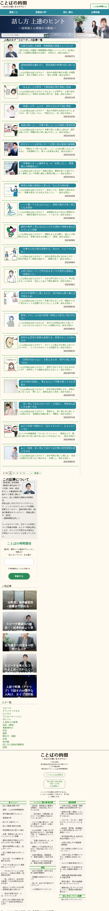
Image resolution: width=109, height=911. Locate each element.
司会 (5, 730)
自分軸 (6, 742)
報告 (5, 733)
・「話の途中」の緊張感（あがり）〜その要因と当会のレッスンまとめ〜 (41, 816)
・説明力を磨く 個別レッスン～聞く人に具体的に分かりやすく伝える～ (71, 814)
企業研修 (95, 12)
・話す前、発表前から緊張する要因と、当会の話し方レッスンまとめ (41, 808)
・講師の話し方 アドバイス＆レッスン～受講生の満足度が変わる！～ (71, 890)
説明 (5, 747)
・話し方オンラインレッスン (71, 899)
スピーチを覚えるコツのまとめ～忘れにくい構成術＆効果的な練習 (19, 669)
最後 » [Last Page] (37, 473)
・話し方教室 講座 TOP (10, 806)
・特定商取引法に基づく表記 (12, 830)
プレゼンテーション (12, 716)
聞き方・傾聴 (9, 736)
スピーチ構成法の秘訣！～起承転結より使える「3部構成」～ (19, 627)
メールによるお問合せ (54, 775)
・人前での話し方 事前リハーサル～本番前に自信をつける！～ (71, 857)
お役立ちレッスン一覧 (62, 34)
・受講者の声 (6, 818)
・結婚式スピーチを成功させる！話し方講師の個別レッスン (71, 869)
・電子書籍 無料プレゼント (11, 814)
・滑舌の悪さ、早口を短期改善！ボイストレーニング (71, 882)
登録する (19, 576)
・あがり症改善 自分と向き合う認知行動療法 (41, 872)
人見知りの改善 (10, 722)
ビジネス (7, 714)
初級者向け (8, 728)
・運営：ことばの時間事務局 (12, 810)
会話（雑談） (9, 725)
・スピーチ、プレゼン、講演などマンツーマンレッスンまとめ (71, 822)
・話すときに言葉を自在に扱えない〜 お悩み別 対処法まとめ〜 (12, 902)
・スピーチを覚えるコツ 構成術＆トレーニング (12, 866)
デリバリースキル (11, 711)
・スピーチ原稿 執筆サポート (71, 863)
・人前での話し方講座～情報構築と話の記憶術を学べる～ (71, 807)
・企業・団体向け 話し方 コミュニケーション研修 (12, 835)
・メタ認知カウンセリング (40, 889)
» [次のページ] (31, 473)
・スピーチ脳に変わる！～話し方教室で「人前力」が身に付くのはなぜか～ (41, 824)
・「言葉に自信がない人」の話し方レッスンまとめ (41, 842)
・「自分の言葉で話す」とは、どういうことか (11, 894)
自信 (5, 739)
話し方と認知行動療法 (13, 744)
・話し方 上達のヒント (10, 822)
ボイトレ (7, 719)
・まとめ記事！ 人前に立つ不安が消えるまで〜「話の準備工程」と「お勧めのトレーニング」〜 (42, 833)
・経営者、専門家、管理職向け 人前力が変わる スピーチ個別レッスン (71, 830)
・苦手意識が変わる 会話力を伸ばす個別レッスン (71, 837)
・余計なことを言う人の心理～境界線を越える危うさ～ (12, 888)
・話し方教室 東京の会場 (11, 826)
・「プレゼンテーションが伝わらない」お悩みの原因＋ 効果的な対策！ (12, 873)
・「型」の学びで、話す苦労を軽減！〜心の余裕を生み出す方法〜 (12, 881)
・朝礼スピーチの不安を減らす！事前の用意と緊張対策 (41, 862)
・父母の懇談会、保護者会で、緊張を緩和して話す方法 (41, 856)
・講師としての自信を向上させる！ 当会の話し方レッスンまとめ (42, 849)
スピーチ (7, 708)
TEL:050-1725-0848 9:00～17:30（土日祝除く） (54, 784)
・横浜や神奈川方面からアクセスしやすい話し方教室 (12, 841)
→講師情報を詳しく (11, 518)
